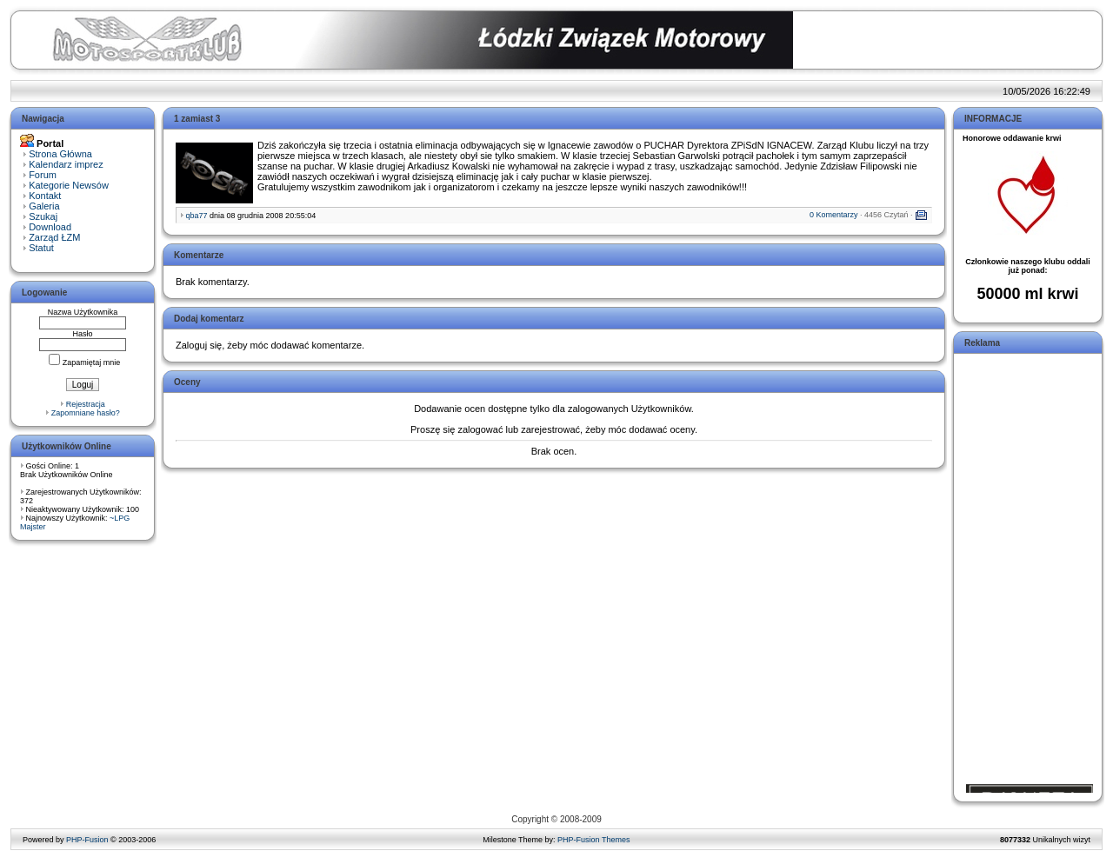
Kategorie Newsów (69, 185)
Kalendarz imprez (66, 164)
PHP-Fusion (87, 839)
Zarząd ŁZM (54, 237)
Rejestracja (85, 404)
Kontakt (45, 195)
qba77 (197, 215)
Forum (43, 175)
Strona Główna (60, 154)
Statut (41, 248)
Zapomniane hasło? (85, 413)
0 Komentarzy (834, 214)
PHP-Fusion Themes (593, 839)
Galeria (44, 206)
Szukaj (43, 216)
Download (50, 227)
